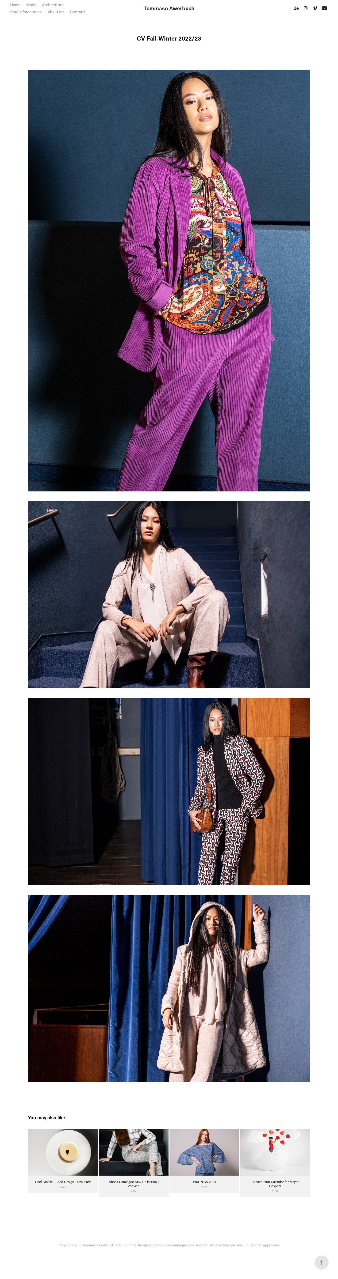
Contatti (77, 11)
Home (15, 4)
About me (56, 11)
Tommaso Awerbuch (169, 8)
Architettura (53, 4)
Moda (31, 4)
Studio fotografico (26, 11)
